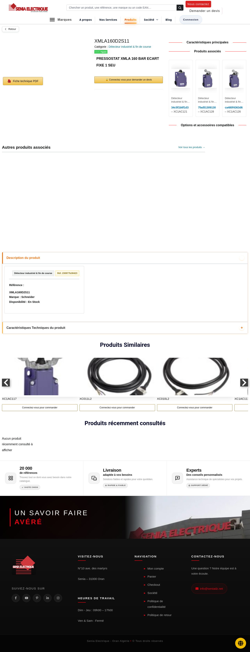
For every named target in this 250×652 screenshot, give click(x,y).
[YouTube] (26, 598)
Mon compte (155, 568)
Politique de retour (159, 615)
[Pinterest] (37, 598)
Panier (151, 576)
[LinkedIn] (47, 598)
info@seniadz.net (209, 588)
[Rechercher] (180, 8)
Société (152, 593)
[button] (198, 4)
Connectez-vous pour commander (39, 408)
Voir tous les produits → (191, 147)
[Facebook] (16, 598)
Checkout (153, 585)
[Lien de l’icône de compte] (190, 19)
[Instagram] (58, 598)
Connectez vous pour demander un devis (130, 79)
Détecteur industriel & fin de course (130, 46)
